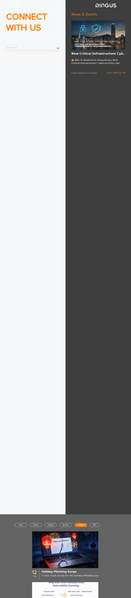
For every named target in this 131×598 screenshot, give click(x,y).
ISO (94, 525)
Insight (81, 525)
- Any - (21, 525)
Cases (36, 525)
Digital (50, 525)
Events (66, 525)
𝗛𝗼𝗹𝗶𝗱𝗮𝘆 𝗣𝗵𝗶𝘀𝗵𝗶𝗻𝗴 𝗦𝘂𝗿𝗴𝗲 (59, 571)
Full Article (116, 72)
